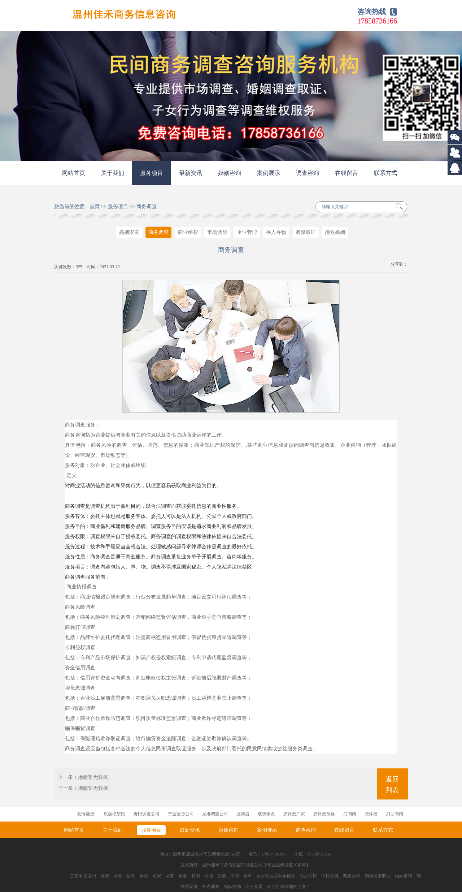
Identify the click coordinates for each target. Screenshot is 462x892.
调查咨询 (307, 173)
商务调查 (146, 206)
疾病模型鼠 (114, 813)
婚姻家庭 (129, 232)
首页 (95, 206)
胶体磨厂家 (294, 813)
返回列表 (392, 785)
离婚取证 (306, 232)
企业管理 (247, 232)
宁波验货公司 (181, 813)
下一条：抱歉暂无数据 (83, 788)
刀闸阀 (349, 813)
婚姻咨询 (229, 173)
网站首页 (73, 173)
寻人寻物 (276, 232)
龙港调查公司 (215, 813)
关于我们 (112, 173)
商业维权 (188, 232)
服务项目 (151, 173)
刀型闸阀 (394, 813)
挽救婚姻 (335, 232)
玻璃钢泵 (266, 813)
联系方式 (385, 173)
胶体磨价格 (324, 813)
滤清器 (242, 813)
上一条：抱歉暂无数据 (83, 777)
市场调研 (217, 232)
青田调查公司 (147, 813)
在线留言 (346, 173)
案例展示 (268, 173)
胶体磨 (371, 813)
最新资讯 (190, 173)
